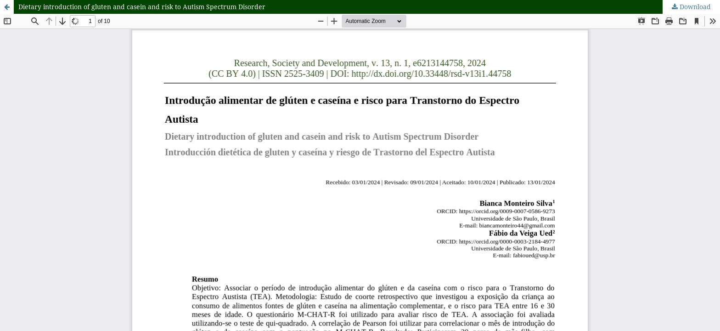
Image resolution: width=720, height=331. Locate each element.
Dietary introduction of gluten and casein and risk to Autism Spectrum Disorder (141, 6)
